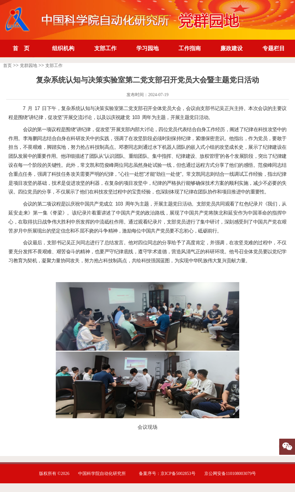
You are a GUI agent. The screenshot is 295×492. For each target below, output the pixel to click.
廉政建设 (231, 48)
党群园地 (28, 65)
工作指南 (189, 48)
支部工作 (105, 48)
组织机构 (63, 48)
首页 (7, 65)
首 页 (21, 48)
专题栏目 (273, 48)
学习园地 (147, 48)
